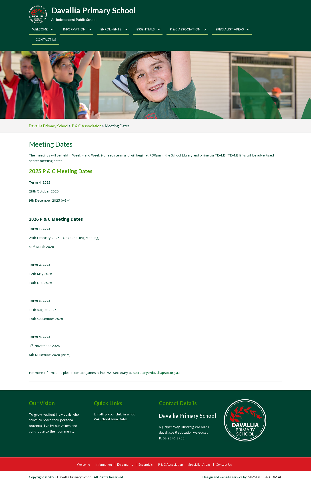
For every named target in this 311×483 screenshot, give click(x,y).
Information (74, 29)
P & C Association (185, 29)
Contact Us (46, 39)
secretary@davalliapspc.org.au (156, 372)
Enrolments (110, 29)
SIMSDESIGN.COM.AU (265, 477)
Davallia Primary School (93, 10)
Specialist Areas (229, 29)
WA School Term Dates (111, 419)
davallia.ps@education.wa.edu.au (183, 432)
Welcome (40, 29)
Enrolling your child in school (115, 414)
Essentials (145, 29)
